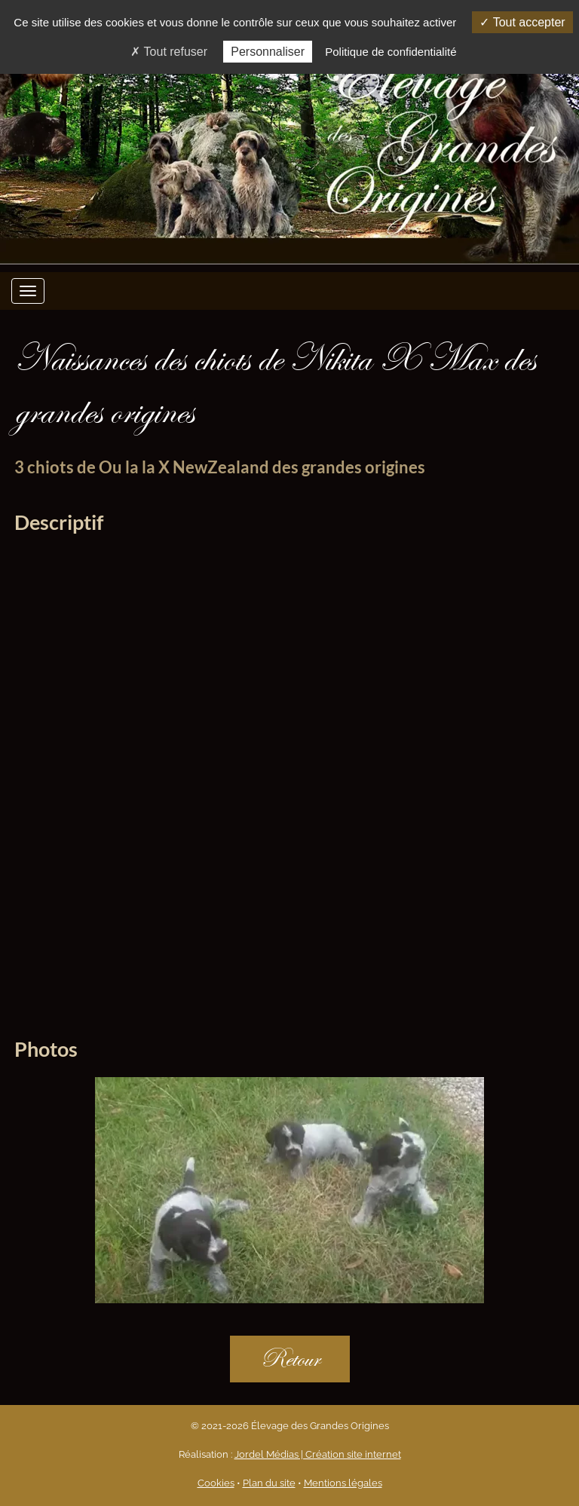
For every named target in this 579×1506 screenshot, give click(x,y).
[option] (289, 1194)
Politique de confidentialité (390, 51)
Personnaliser (268, 51)
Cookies (216, 1483)
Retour (290, 1358)
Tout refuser (168, 51)
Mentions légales (343, 1483)
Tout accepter (522, 22)
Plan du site (269, 1483)
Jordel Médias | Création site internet (317, 1454)
